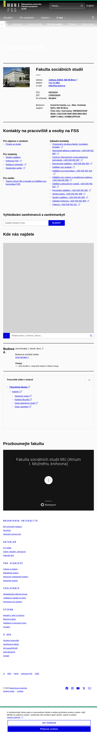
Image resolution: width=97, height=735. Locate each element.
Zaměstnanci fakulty (11, 644)
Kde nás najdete (55, 24)
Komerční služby (34, 24)
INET (9, 674)
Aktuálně (9, 542)
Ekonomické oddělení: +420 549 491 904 (72, 164)
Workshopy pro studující (12, 602)
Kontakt (6, 656)
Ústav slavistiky (23, 407)
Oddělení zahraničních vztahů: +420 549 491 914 (72, 185)
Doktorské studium (10, 581)
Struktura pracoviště (11, 640)
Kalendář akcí (8, 555)
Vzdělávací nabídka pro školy (14, 598)
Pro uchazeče (13, 563)
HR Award (72, 24)
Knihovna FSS (14, 161)
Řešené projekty (9, 619)
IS (4, 674)
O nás (7, 634)
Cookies (20, 691)
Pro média (7, 548)
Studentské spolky (15, 168)
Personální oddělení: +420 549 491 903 (71, 190)
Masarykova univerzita (20, 520)
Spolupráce (11, 588)
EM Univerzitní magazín (12, 527)
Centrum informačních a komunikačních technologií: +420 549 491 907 (70, 158)
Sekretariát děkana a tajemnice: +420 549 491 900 (73, 152)
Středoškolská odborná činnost (15, 594)
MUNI (16, 674)
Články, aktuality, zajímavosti (14, 552)
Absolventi (17, 24)
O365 (37, 674)
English (90, 5)
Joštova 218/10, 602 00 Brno (63, 80)
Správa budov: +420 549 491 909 (68, 194)
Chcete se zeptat (13, 144)
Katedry (17, 392)
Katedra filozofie (23, 400)
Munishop (7, 530)
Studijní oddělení (13, 157)
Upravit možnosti (16, 721)
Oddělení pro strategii (63, 167)
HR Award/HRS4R (10, 648)
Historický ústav (23, 396)
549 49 (54, 83)
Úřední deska (88, 24)
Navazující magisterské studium (15, 577)
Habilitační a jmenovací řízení (14, 623)
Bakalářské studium (11, 573)
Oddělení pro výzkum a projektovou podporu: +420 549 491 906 (72, 178)
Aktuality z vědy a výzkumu (13, 615)
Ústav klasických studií (26, 403)
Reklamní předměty (16, 164)
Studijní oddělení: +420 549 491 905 (70, 197)
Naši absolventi (9, 652)
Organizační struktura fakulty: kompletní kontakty (70, 145)
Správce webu (8, 691)
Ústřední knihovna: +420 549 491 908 (70, 201)
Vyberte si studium (10, 569)
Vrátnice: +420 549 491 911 (66, 204)
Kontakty (6, 627)
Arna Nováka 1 (22, 357)
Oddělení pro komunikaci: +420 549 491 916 (72, 172)
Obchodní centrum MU (12, 534)
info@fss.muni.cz (57, 86)
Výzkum (8, 609)
